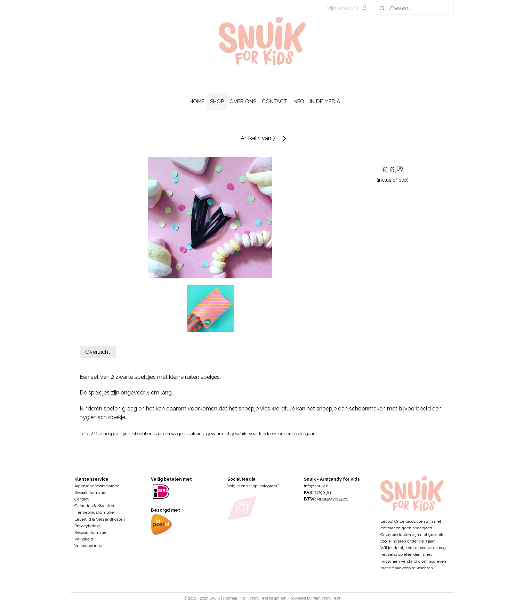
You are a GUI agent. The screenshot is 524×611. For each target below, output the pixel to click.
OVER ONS (242, 101)
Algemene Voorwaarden (97, 485)
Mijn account (347, 8)
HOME (197, 101)
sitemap (230, 598)
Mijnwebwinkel (326, 598)
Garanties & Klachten (94, 505)
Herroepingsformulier (94, 512)
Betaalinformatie (89, 492)
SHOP (217, 101)
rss (243, 598)
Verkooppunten (89, 545)
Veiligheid (83, 539)
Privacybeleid (87, 525)
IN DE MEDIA (325, 101)
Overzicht (97, 352)
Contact (81, 499)
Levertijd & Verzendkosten (99, 519)
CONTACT (274, 101)
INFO (298, 101)
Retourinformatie (90, 532)
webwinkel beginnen (268, 598)
